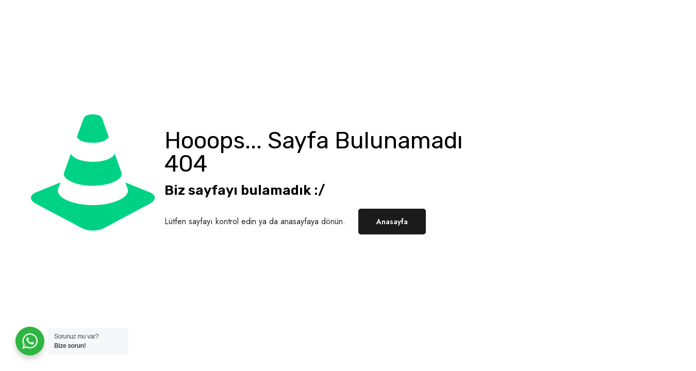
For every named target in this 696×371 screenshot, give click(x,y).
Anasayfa (392, 221)
